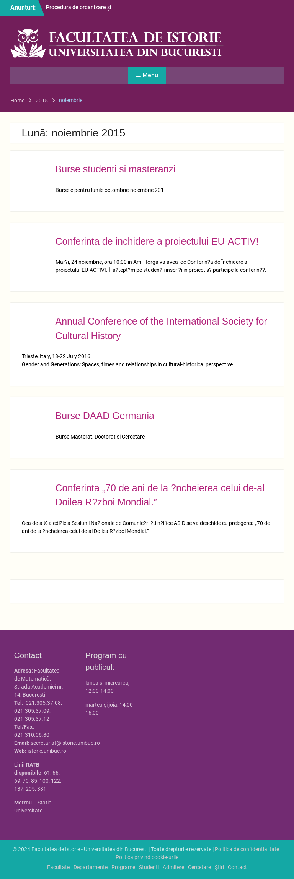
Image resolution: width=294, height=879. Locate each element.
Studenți (149, 867)
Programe (123, 867)
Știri (219, 867)
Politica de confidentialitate (247, 849)
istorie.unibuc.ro (47, 751)
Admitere (173, 867)
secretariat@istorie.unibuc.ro (65, 743)
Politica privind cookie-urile (147, 857)
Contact (237, 867)
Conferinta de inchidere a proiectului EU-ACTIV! (157, 241)
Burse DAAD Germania (105, 415)
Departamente (91, 867)
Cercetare (199, 867)
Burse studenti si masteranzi (116, 169)
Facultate (58, 867)
